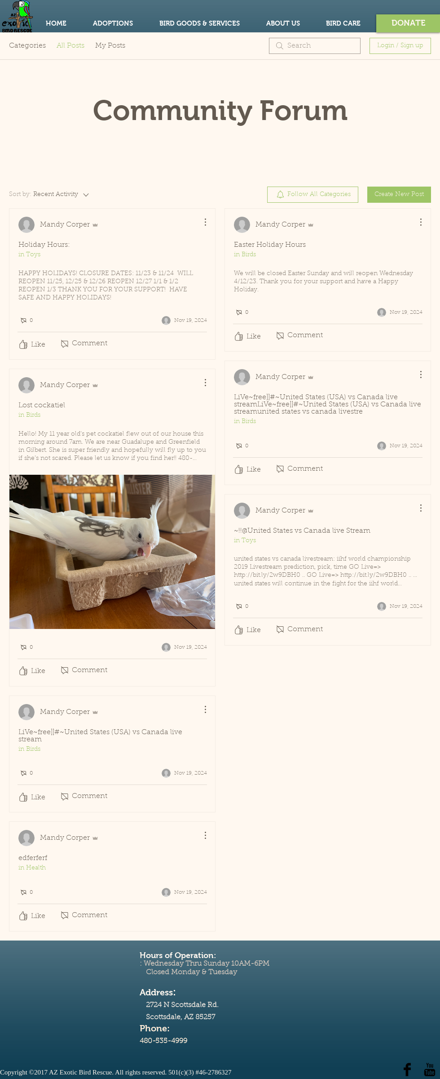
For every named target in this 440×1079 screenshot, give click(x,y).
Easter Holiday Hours (270, 245)
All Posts (70, 45)
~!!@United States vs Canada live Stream (302, 531)
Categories (27, 45)
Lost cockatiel (41, 405)
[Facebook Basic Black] (407, 1069)
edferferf (32, 858)
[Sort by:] (49, 194)
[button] (408, 23)
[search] (315, 46)
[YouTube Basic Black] (429, 1069)
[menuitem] (312, 195)
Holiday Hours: (44, 245)
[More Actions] (200, 222)
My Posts (110, 45)
